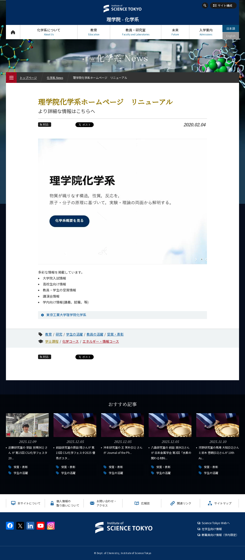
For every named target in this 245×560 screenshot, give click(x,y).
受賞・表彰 (115, 334)
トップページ (13, 32)
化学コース (70, 341)
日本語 (230, 28)
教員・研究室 (135, 32)
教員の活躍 (95, 334)
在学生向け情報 (212, 529)
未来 (175, 32)
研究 (59, 334)
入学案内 (205, 32)
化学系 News (55, 78)
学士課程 (52, 341)
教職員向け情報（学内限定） (220, 535)
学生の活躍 (74, 334)
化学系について (48, 32)
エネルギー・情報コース (101, 341)
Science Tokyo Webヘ (216, 523)
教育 (94, 32)
